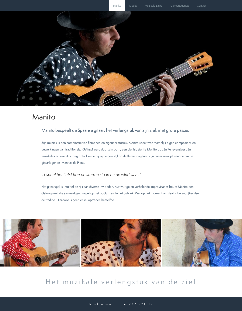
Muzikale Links (153, 5)
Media (133, 5)
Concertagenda (180, 5)
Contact (201, 5)
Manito (117, 5)
